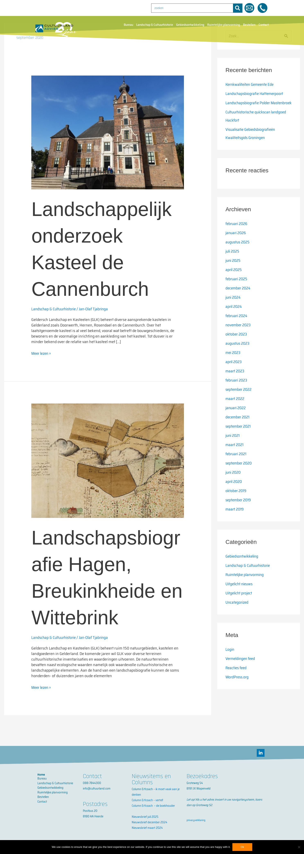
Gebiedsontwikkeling (190, 25)
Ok (242, 846)
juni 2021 (233, 444)
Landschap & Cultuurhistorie (154, 25)
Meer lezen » (42, 353)
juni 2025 (233, 268)
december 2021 (238, 425)
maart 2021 (235, 453)
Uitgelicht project (239, 601)
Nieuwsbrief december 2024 (149, 822)
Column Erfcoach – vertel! (147, 800)
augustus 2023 (238, 351)
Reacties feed (236, 676)
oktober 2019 (236, 499)
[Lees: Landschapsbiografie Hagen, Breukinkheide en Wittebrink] (107, 460)
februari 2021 (236, 462)
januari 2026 (236, 241)
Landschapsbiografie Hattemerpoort (255, 93)
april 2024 (234, 315)
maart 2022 (235, 407)
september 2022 (239, 397)
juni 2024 (233, 305)
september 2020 (239, 471)
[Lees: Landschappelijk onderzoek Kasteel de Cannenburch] (107, 132)
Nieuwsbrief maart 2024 (147, 827)
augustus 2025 (238, 250)
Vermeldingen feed (241, 667)
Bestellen (249, 25)
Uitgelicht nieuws (239, 592)
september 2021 (239, 434)
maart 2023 (235, 379)
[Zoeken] (237, 8)
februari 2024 (237, 324)
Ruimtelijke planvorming (223, 25)
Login (230, 657)
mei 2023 (233, 361)
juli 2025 (233, 259)
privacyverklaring (196, 820)
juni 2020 (233, 480)
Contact (264, 25)
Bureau (128, 25)
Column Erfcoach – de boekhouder (153, 805)
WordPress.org (237, 685)
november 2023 (238, 333)
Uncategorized (237, 610)
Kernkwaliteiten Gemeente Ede (251, 84)
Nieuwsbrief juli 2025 (145, 816)
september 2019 (239, 508)
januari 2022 (236, 416)
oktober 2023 (236, 342)
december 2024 (238, 296)
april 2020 (234, 490)
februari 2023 (237, 388)
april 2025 (234, 278)
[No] (299, 847)
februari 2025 (237, 287)
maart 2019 (235, 517)
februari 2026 (237, 232)
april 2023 (234, 370)
